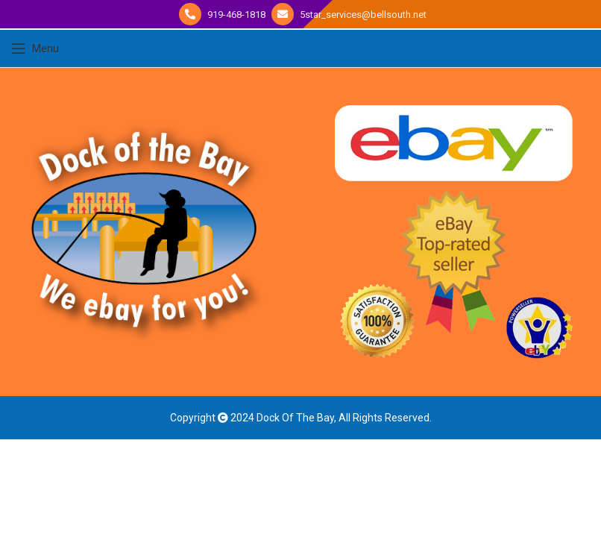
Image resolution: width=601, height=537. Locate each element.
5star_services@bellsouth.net (362, 14)
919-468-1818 (235, 14)
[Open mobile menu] (35, 48)
